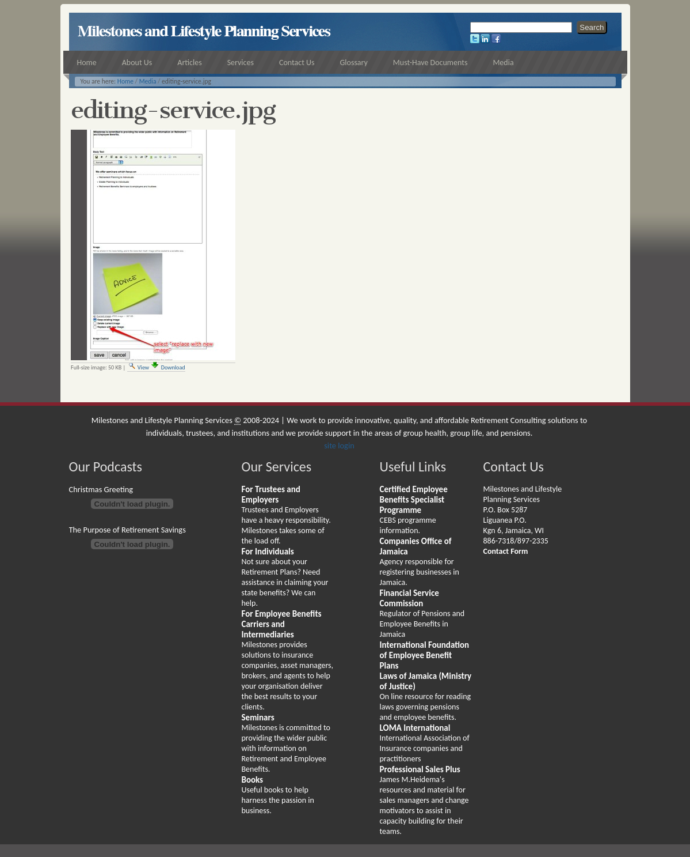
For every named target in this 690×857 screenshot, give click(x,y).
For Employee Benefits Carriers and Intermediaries (282, 624)
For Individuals (268, 551)
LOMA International (415, 728)
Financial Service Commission (409, 598)
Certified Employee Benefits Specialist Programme (414, 499)
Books (253, 780)
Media (148, 81)
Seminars (258, 717)
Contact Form (505, 551)
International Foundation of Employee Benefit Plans (425, 655)
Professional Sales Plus (420, 769)
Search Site (469, 20)
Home (125, 81)
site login (339, 445)
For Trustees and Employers (271, 494)
